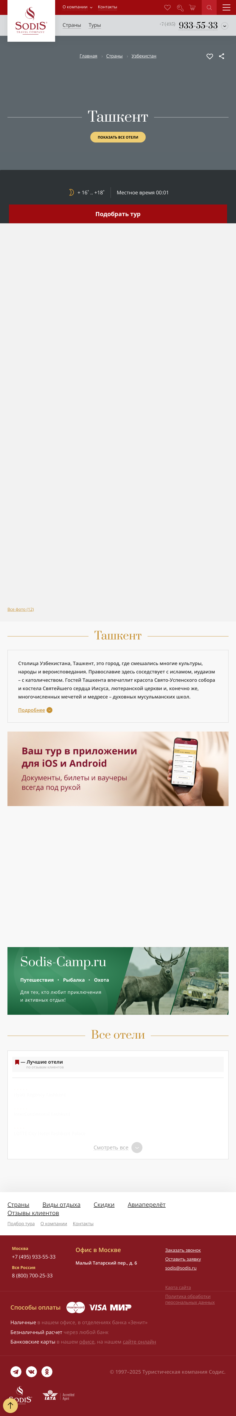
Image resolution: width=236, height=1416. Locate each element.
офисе (86, 1341)
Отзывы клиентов (33, 1213)
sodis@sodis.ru (180, 1268)
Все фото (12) (20, 609)
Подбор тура (21, 1224)
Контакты (83, 1224)
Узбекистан (144, 56)
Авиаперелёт (147, 1204)
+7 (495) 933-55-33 (33, 1256)
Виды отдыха (62, 1204)
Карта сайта (178, 1287)
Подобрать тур (118, 214)
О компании (75, 7)
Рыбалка (74, 980)
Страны (114, 56)
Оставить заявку (183, 1259)
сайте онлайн (139, 1341)
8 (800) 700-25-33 (32, 1275)
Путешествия (37, 980)
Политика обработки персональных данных (190, 1299)
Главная (88, 56)
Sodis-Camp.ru (63, 963)
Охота (101, 980)
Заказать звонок (183, 1250)
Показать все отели (118, 137)
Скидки (104, 1204)
